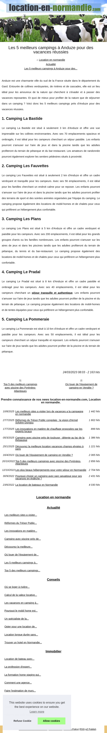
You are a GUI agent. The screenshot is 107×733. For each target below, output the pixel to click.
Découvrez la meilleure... (18, 546)
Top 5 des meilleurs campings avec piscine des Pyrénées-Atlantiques (20, 387)
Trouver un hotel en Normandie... (23, 642)
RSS (81, 729)
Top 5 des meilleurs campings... (22, 570)
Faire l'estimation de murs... (20, 690)
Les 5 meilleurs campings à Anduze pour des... (50, 68)
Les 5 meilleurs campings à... (21, 562)
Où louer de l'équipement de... (21, 554)
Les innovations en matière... (20, 530)
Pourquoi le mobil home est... (21, 610)
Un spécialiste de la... (16, 618)
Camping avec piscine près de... (22, 538)
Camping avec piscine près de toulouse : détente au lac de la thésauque (49, 439)
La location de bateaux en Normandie (36, 485)
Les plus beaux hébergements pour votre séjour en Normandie (50, 470)
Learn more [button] (37, 711)
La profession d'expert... (18, 666)
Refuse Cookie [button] (22, 720)
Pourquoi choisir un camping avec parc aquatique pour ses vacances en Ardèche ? (48, 477)
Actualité (51, 64)
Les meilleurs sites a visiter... (20, 515)
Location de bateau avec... (19, 658)
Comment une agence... (18, 682)
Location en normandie (52, 59)
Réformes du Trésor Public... (20, 523)
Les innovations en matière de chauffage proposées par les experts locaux (48, 430)
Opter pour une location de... (20, 626)
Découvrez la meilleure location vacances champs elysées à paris (49, 447)
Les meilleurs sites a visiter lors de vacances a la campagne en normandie (49, 412)
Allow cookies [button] (51, 720)
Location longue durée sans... (21, 634)
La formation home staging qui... (22, 674)
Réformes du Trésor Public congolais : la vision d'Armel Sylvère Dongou (46, 421)
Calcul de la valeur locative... (20, 595)
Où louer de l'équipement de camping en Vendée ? (81, 386)
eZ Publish (90, 729)
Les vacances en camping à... (21, 602)
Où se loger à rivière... (17, 587)
